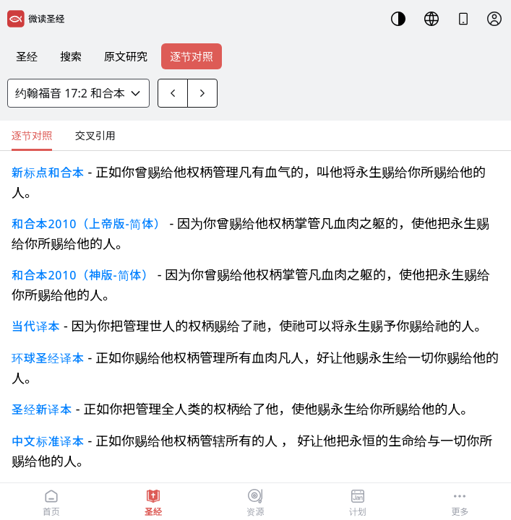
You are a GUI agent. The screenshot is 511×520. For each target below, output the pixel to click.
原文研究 (125, 56)
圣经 (27, 56)
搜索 (71, 56)
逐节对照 (191, 56)
